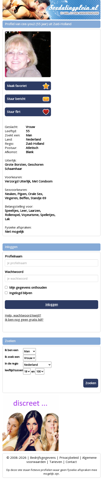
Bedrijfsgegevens (43, 457)
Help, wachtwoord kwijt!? (23, 315)
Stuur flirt (13, 112)
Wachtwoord (14, 272)
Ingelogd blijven (20, 293)
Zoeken (90, 383)
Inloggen (51, 304)
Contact (71, 462)
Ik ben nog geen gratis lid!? (24, 319)
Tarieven (55, 462)
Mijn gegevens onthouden (27, 287)
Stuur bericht (16, 99)
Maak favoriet (17, 86)
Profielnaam (13, 256)
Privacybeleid (69, 457)
